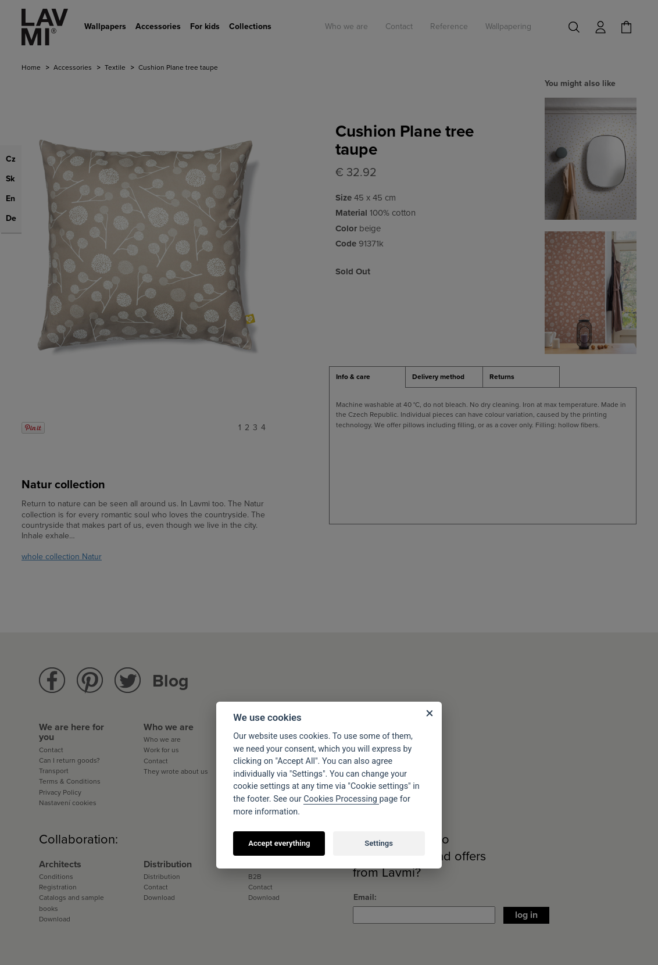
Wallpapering (508, 26)
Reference (449, 26)
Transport (54, 771)
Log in (526, 915)
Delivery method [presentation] (438, 377)
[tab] (367, 377)
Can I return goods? (69, 760)
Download (54, 919)
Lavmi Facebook (52, 680)
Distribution (162, 877)
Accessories (158, 26)
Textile (115, 67)
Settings (378, 843)
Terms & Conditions (70, 781)
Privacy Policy (60, 792)
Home (31, 67)
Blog (170, 681)
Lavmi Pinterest (90, 680)
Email (363, 897)
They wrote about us (176, 771)
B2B (255, 877)
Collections (250, 26)
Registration (58, 887)
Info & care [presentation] (353, 377)
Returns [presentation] (501, 377)
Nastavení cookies (67, 803)
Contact (399, 26)
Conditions (56, 877)
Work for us (161, 750)
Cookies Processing (341, 799)
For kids (205, 26)
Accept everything (279, 843)
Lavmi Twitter (128, 680)
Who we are (346, 26)
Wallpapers (105, 26)
